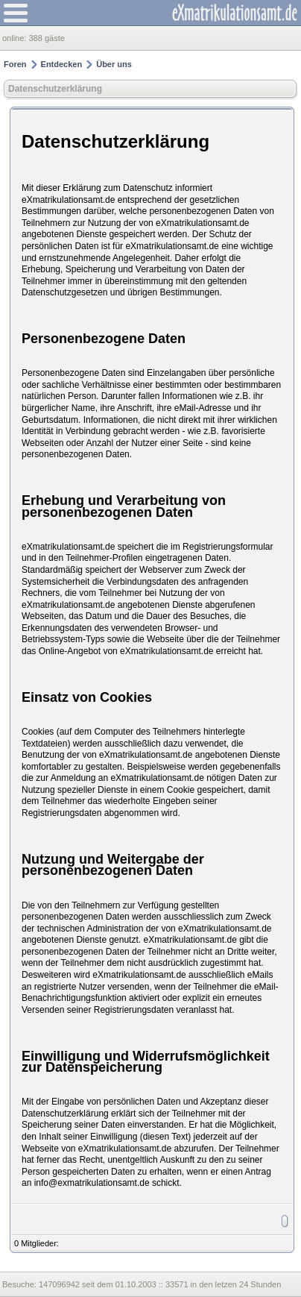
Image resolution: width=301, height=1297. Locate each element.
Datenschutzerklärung (55, 89)
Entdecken (62, 64)
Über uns (114, 64)
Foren (15, 64)
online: (15, 38)
